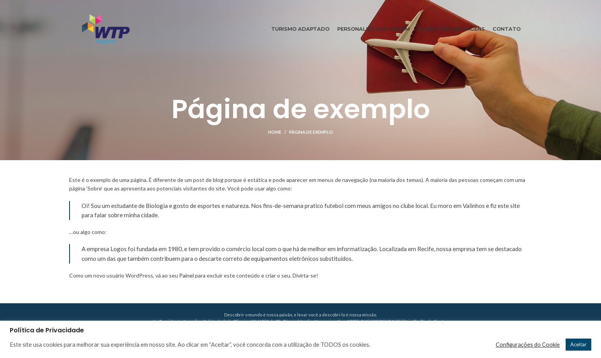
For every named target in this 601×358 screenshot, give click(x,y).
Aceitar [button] (578, 344)
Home (274, 131)
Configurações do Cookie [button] (528, 344)
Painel (186, 275)
